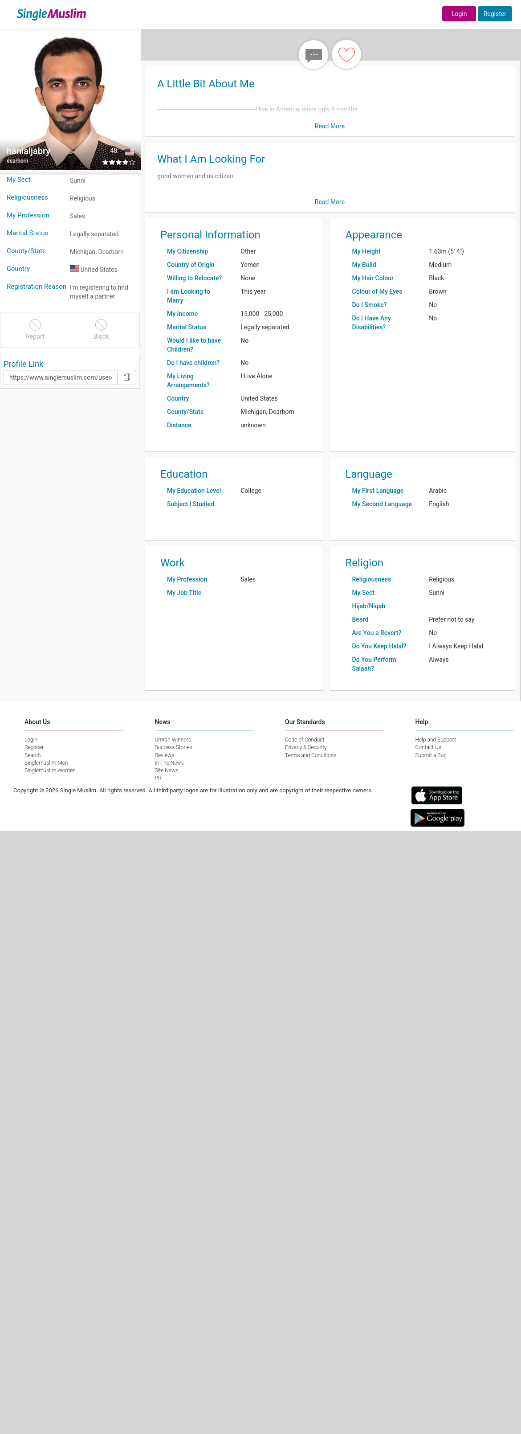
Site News (167, 770)
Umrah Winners (173, 740)
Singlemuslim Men (46, 763)
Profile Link (23, 364)
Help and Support (435, 740)
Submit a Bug (431, 755)
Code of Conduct (304, 740)
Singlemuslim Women (50, 770)
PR (158, 778)
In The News (169, 763)
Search (32, 755)
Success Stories (173, 747)
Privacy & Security (306, 747)
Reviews (165, 755)
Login (459, 13)
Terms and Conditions (311, 755)
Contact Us (428, 747)
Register (495, 13)
